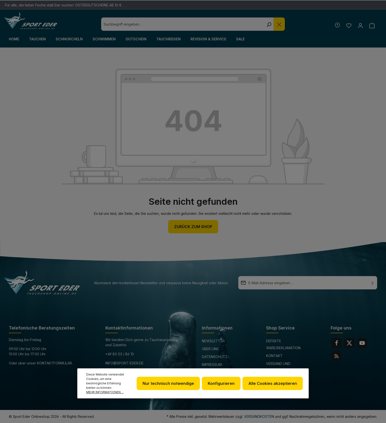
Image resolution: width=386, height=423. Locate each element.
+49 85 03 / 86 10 (119, 354)
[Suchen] (269, 24)
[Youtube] (362, 343)
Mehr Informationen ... (105, 392)
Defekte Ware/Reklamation (283, 344)
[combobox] (182, 24)
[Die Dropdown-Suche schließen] (279, 24)
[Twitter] (349, 343)
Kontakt (274, 356)
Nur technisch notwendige (168, 383)
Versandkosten (259, 416)
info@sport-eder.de (124, 363)
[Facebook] (336, 343)
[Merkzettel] (348, 25)
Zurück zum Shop (193, 226)
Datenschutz (214, 357)
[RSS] (336, 356)
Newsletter (213, 341)
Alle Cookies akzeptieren (272, 383)
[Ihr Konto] (360, 25)
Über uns (210, 349)
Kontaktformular (54, 363)
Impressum (212, 364)
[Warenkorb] (372, 25)
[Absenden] (372, 282)
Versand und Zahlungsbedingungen (287, 367)
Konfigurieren (221, 383)
